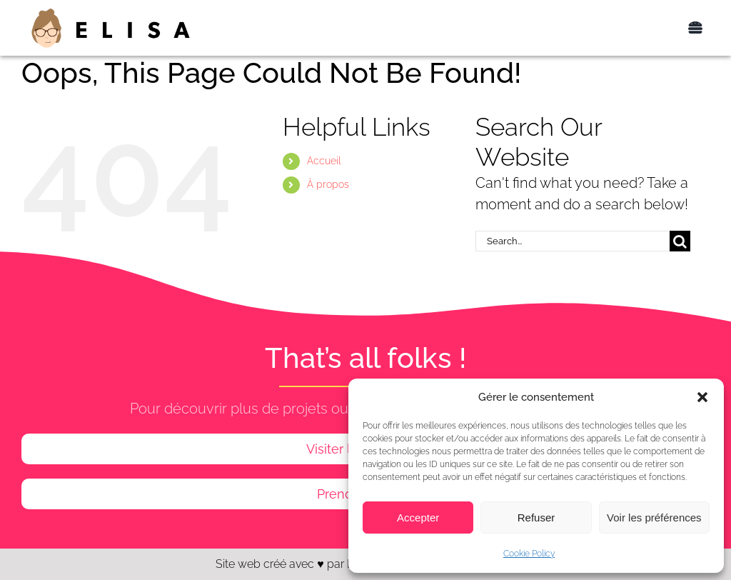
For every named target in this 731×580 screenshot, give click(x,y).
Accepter (418, 517)
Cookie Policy (529, 554)
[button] (702, 397)
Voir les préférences (654, 517)
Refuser (536, 517)
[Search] (680, 241)
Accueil (324, 160)
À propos (328, 184)
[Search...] (572, 241)
